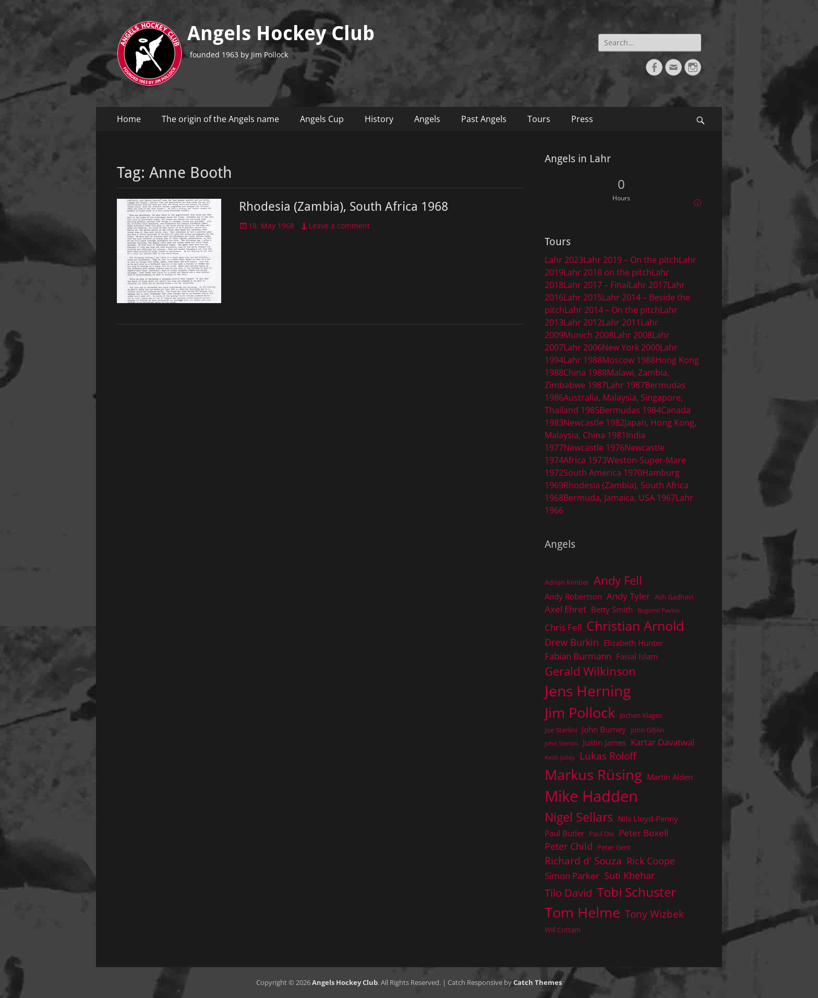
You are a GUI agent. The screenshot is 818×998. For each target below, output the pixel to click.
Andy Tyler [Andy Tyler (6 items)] (628, 596)
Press (582, 119)
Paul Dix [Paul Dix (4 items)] (601, 833)
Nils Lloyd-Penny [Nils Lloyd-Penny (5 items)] (648, 818)
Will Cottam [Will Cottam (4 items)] (563, 929)
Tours (538, 119)
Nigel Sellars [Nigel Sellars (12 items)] (579, 817)
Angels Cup (322, 119)
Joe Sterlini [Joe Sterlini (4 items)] (561, 730)
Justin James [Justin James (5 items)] (604, 742)
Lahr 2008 (633, 335)
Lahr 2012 (582, 322)
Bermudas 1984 (630, 410)
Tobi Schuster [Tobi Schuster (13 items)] (636, 891)
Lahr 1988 (582, 360)
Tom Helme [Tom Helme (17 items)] (582, 912)
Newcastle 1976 (593, 447)
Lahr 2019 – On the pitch (631, 260)
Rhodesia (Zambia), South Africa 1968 (343, 206)
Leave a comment (339, 226)
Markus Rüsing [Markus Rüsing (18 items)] (593, 774)
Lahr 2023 (564, 260)
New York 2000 (631, 347)
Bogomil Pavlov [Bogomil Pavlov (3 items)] (658, 610)
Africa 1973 (585, 460)
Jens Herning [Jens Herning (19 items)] (588, 691)
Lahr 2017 (648, 285)
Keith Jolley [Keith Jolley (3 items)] (560, 757)
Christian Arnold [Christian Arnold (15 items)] (635, 625)
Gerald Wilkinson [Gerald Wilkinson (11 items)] (590, 671)
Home (129, 119)
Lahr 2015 (582, 297)
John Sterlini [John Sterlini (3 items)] (561, 743)
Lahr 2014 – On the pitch (612, 310)
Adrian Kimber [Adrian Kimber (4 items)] (567, 582)
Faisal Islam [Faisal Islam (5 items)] (637, 656)
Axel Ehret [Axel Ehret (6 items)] (565, 609)
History (379, 119)
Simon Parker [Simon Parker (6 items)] (572, 876)
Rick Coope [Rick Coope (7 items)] (651, 861)
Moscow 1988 (628, 360)
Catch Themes (537, 982)
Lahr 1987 (625, 385)
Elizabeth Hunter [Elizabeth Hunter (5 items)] (633, 643)
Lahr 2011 (621, 322)
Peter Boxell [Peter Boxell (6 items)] (643, 833)
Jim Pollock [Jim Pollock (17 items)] (580, 712)
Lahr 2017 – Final (596, 285)
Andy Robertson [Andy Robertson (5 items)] (573, 596)
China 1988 (585, 372)
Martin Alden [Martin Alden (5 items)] (670, 777)
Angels (427, 119)
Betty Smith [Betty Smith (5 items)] (612, 609)
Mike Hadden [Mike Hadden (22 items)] (591, 796)
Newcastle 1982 (593, 422)
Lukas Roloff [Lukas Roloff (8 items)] (608, 756)
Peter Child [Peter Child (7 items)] (569, 846)
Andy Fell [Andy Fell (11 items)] (618, 580)
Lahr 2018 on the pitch (607, 272)
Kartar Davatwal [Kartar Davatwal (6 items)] (662, 742)
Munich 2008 (588, 335)
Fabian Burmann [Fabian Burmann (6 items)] (578, 656)
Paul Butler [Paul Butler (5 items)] (564, 833)
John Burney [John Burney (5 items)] (604, 729)
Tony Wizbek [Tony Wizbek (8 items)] (654, 914)
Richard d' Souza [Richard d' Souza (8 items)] (583, 860)
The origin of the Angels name (220, 119)
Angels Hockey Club (281, 33)
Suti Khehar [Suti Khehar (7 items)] (629, 875)
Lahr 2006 (582, 347)
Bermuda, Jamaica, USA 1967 (619, 497)
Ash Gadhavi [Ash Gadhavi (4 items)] (674, 597)
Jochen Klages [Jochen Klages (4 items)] (641, 715)
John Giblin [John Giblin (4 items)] (647, 730)
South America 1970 (602, 472)
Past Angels (484, 119)
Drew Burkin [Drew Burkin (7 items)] (572, 642)
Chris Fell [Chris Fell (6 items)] (563, 627)
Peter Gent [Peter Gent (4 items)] (614, 847)
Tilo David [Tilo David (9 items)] (568, 892)
